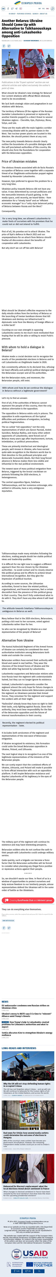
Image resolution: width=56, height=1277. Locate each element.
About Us (43, 14)
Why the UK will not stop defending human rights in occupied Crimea (26, 1085)
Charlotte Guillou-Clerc (20, 1198)
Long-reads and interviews (19, 1048)
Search (35, 14)
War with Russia (8, 920)
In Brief (12, 14)
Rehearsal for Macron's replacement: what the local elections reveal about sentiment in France (26, 1187)
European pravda (19, 1229)
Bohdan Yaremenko (31, 41)
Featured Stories (24, 14)
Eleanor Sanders (17, 1095)
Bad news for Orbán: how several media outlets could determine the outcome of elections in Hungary (25, 1135)
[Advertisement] (28, 279)
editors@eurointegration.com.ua (31, 1223)
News (5, 1001)
